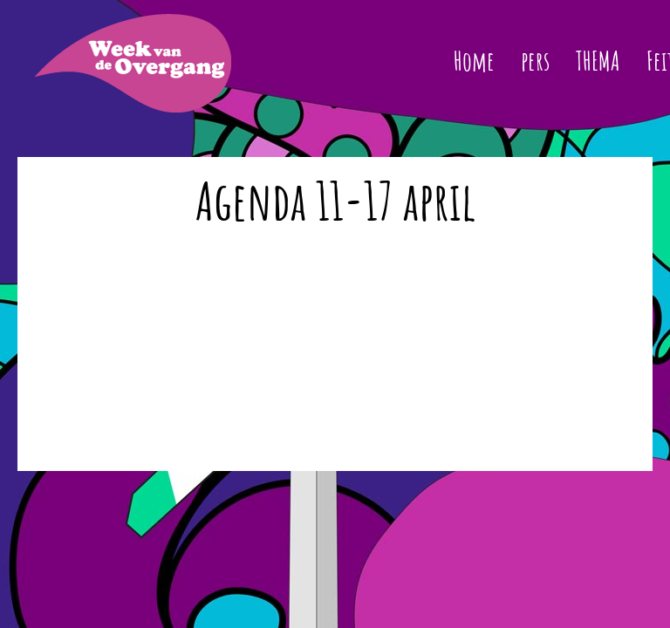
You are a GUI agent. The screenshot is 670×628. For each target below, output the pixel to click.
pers (535, 60)
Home (474, 60)
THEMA (598, 60)
